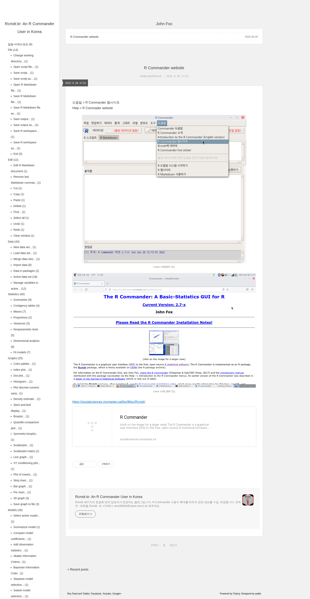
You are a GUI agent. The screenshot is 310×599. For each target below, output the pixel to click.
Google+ (117, 593)
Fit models (21, 352)
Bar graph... (22, 486)
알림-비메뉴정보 (20, 44)
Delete (19, 206)
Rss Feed (72, 593)
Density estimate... (26, 399)
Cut (17, 188)
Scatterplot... (23, 445)
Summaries (22, 299)
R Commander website (84, 36)
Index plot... (22, 369)
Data (13, 241)
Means (19, 311)
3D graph (21, 498)
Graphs (15, 358)
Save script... (23, 72)
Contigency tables (26, 305)
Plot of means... (25, 474)
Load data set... (25, 253)
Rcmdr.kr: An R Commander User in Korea (108, 497)
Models (15, 510)
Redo (18, 229)
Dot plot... (21, 375)
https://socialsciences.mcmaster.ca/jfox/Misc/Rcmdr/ (108, 401)
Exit (17, 153)
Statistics (16, 294)
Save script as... (25, 78)
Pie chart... (22, 492)
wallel (258, 593)
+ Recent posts (77, 569)
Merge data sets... (26, 259)
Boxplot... (21, 416)
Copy (18, 194)
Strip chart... (22, 480)
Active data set (25, 276)
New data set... (24, 247)
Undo (18, 223)
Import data (22, 264)
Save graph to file (26, 504)
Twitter (86, 593)
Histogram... (22, 381)
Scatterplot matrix (26, 451)
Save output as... (25, 125)
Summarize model (26, 527)
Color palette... (24, 363)
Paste (19, 200)
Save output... (24, 119)
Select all (21, 217)
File (13, 49)
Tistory (236, 593)
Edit (13, 159)
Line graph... (23, 457)
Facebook (96, 593)
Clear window (23, 235)
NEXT (173, 544)
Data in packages (26, 270)
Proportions (22, 317)
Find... (19, 212)
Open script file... (25, 66)
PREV (154, 544)
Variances (21, 323)
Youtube (106, 593)
